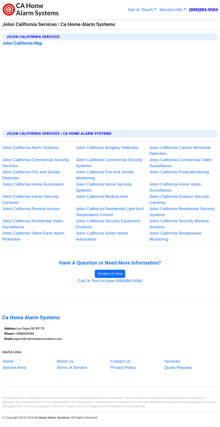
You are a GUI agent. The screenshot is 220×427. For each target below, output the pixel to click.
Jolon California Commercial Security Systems (109, 162)
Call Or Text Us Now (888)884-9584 (110, 281)
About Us (65, 361)
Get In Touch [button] (140, 9)
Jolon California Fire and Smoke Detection (31, 175)
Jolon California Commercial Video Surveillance (180, 162)
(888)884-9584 (203, 9)
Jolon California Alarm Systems (30, 147)
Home (8, 361)
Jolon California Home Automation (33, 184)
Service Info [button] (170, 9)
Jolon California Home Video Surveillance (175, 187)
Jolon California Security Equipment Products (108, 224)
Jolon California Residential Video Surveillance (32, 224)
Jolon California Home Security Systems (104, 187)
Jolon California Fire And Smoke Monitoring (105, 175)
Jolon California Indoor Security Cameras (30, 199)
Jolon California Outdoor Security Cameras (179, 199)
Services (172, 361)
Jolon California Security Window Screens (179, 224)
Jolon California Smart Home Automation (102, 236)
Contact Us (120, 361)
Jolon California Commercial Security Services (35, 162)
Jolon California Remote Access (31, 208)
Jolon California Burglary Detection (107, 147)
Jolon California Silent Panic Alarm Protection (33, 236)
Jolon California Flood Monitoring (179, 172)
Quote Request (178, 367)
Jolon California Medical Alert (102, 196)
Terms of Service (72, 367)
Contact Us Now (110, 274)
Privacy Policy (123, 367)
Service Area (14, 367)
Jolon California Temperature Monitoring (175, 236)
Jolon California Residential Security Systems (182, 211)
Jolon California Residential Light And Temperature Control (109, 211)
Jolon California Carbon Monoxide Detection (180, 150)
